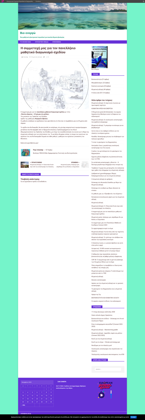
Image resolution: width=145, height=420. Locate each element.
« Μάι (23, 405)
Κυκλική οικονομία (98, 86)
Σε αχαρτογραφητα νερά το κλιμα (102, 228)
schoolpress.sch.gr (26, 413)
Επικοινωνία (58, 42)
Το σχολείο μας (25, 42)
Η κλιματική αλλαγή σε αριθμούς (102, 179)
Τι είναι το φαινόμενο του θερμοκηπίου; (104, 142)
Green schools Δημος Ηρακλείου (102, 315)
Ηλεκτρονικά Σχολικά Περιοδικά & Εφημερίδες (20, 1)
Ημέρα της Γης (96, 294)
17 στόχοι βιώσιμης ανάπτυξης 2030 (103, 312)
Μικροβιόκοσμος (97, 83)
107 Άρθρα (48, 150)
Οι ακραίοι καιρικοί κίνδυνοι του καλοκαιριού (106, 301)
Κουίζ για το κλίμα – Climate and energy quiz (106, 342)
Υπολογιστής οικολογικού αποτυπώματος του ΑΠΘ (108, 354)
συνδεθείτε (42, 181)
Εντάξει (133, 417)
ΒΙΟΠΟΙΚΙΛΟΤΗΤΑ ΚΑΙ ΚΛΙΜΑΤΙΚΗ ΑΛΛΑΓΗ (105, 298)
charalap (25, 57)
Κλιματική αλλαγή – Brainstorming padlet (105, 330)
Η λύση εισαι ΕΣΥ (97, 93)
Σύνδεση (38, 1)
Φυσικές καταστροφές (99, 280)
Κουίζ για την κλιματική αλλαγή (102, 339)
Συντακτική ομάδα (43, 42)
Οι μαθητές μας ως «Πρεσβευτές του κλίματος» (107, 194)
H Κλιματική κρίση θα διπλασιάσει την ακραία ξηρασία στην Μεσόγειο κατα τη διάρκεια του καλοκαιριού (106, 114)
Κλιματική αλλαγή (36, 57)
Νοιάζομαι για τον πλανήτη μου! (102, 345)
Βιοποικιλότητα (97, 79)
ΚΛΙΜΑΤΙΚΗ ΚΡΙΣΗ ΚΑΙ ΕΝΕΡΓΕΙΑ (102, 108)
